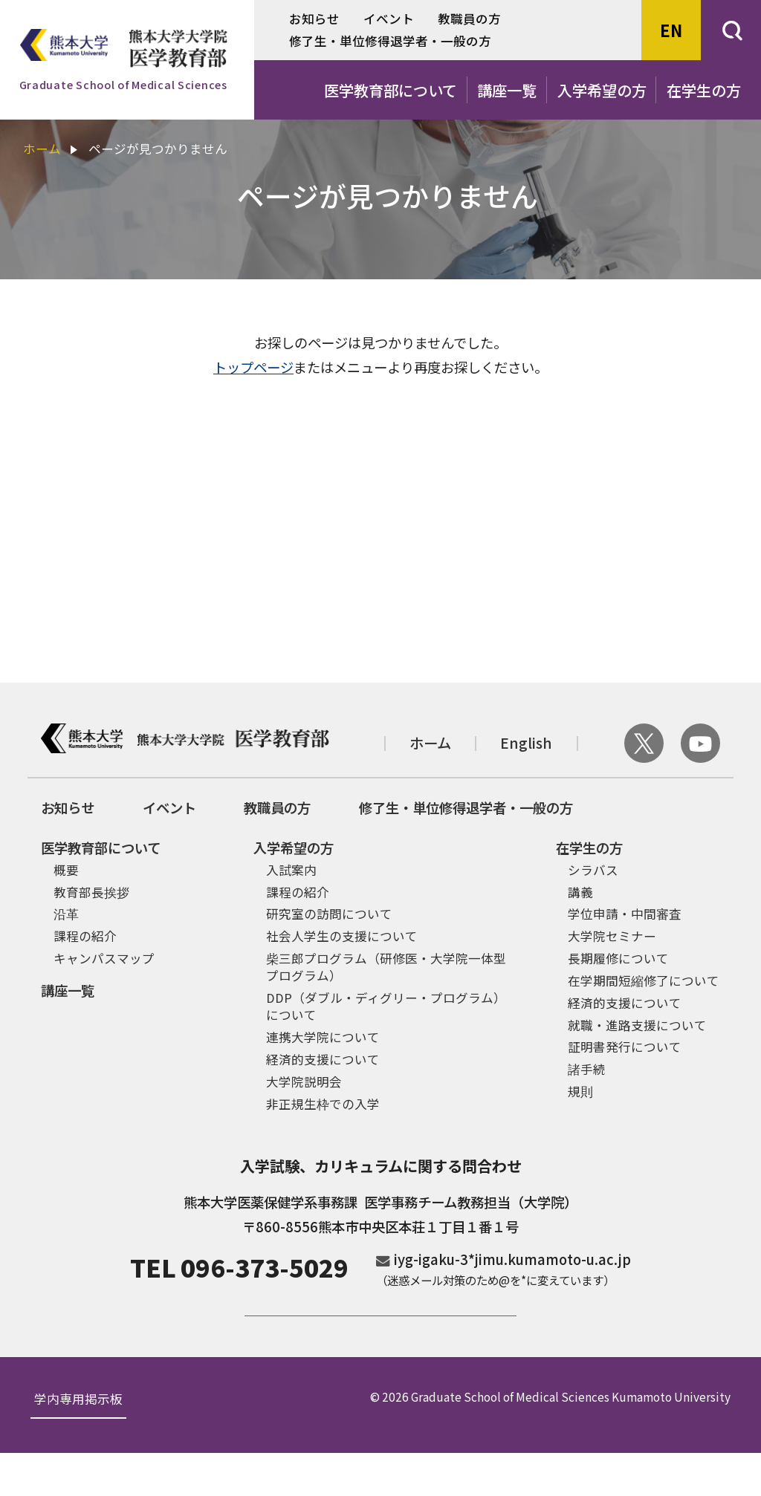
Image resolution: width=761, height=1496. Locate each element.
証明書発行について (624, 1047)
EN (671, 30)
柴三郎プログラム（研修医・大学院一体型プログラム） (386, 966)
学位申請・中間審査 (624, 914)
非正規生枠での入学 (323, 1104)
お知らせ (314, 19)
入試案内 (291, 870)
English (526, 743)
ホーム (42, 148)
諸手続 (587, 1069)
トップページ (253, 367)
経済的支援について (323, 1059)
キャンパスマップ (104, 958)
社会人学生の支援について (342, 936)
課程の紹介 (85, 936)
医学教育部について (390, 90)
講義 (580, 892)
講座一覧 (507, 90)
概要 (66, 870)
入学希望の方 (602, 90)
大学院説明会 (304, 1081)
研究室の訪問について (329, 914)
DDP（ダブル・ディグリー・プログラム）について (386, 1006)
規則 (580, 1091)
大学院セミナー (612, 936)
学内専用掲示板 (78, 1442)
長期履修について (618, 958)
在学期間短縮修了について (643, 980)
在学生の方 (704, 90)
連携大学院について (323, 1037)
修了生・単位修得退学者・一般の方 (390, 41)
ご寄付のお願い (380, 1336)
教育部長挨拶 (91, 892)
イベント (388, 19)
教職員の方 (469, 19)
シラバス (593, 870)
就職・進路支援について (637, 1025)
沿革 (66, 914)
